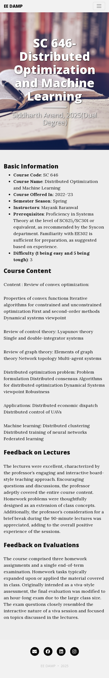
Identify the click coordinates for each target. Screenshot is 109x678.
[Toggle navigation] (99, 6)
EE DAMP (13, 6)
